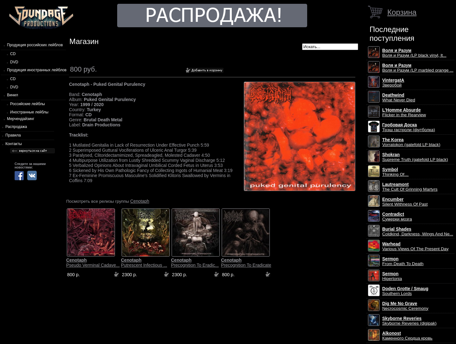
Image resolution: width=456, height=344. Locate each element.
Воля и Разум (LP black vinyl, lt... (414, 53)
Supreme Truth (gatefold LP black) (415, 157)
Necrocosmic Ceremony (405, 306)
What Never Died (398, 97)
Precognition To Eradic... (195, 263)
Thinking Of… (395, 172)
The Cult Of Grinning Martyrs (410, 187)
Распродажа (16, 126)
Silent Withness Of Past (405, 202)
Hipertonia (392, 276)
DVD (14, 62)
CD (13, 54)
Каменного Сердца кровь (407, 336)
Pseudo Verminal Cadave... (93, 263)
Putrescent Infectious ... (144, 263)
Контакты (13, 144)
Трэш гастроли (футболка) (408, 127)
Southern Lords (405, 291)
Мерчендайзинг (20, 119)
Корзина (401, 12)
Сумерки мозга (397, 216)
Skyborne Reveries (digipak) (409, 321)
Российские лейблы (27, 104)
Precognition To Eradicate (246, 263)
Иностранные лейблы (29, 112)
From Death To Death (402, 261)
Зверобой (393, 82)
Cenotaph (139, 201)
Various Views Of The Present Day (415, 246)
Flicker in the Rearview (404, 112)
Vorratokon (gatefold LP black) (411, 142)
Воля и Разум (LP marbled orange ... (417, 68)
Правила (13, 135)
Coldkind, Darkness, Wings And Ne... (417, 231)
